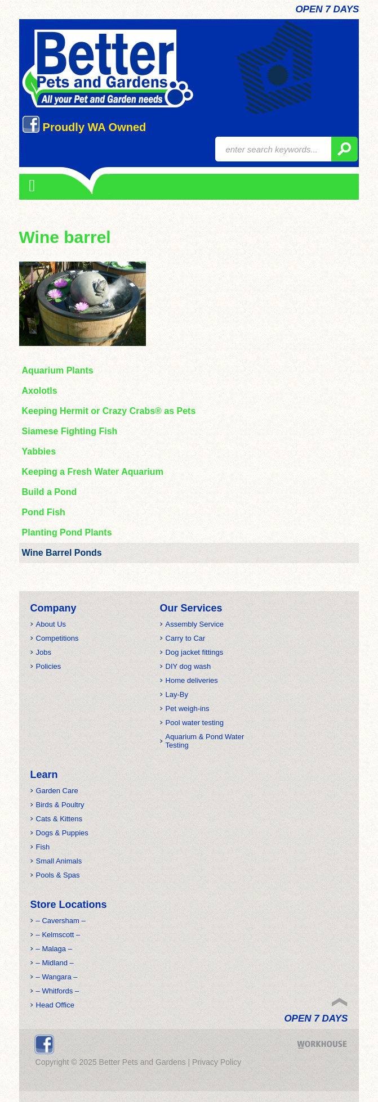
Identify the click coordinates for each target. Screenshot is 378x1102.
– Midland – (55, 963)
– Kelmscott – (58, 934)
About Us (51, 624)
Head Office (55, 1005)
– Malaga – (54, 948)
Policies (48, 666)
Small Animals (59, 861)
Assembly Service (195, 624)
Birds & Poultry (60, 804)
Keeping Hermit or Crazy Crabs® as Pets (109, 411)
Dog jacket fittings (195, 652)
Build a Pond (49, 492)
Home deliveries (192, 680)
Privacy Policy (216, 1062)
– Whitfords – (57, 991)
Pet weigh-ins (188, 708)
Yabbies (39, 451)
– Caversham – (61, 920)
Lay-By (177, 694)
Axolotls (39, 390)
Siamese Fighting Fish (70, 431)
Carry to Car (186, 638)
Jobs (43, 652)
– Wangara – (57, 977)
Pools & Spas (58, 875)
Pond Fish (43, 512)
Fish (43, 847)
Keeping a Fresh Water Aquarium (92, 471)
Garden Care (57, 790)
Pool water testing (195, 722)
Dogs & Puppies (62, 833)
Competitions (57, 638)
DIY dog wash (188, 666)
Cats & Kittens (59, 819)
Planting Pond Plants (67, 532)
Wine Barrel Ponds (62, 552)
